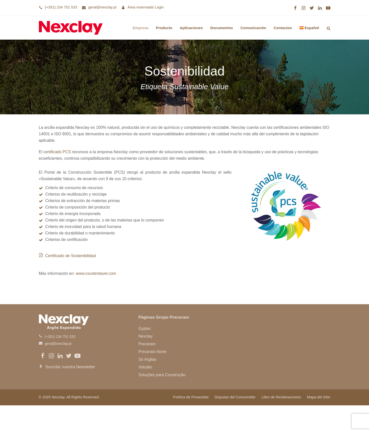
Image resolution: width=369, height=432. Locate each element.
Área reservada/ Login (146, 7)
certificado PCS (57, 152)
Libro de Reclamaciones (281, 397)
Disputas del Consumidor (235, 397)
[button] (328, 28)
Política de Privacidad (191, 397)
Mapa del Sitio (318, 397)
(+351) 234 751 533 (61, 7)
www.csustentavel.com (96, 273)
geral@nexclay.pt (102, 7)
